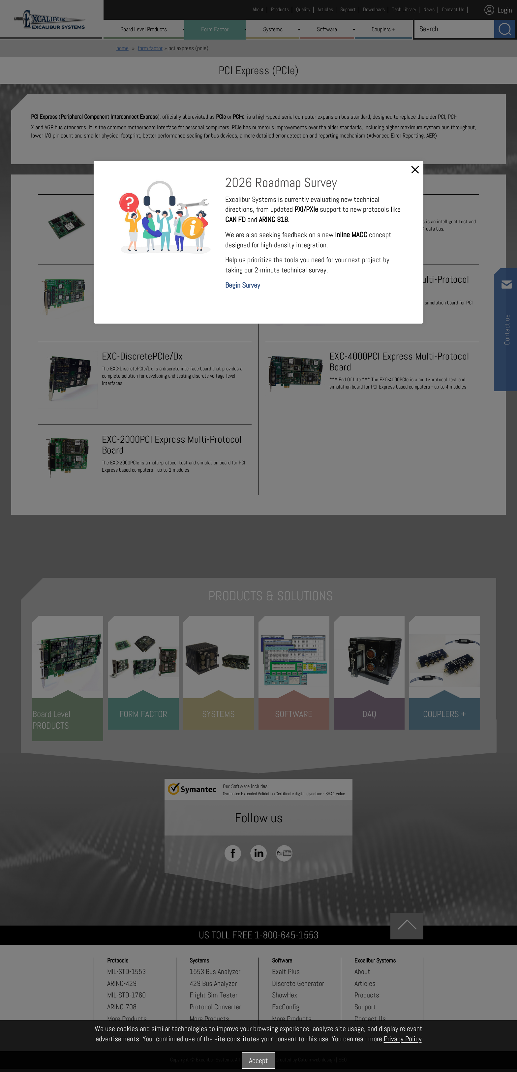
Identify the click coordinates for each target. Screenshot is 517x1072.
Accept (258, 1060)
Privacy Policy (403, 1038)
